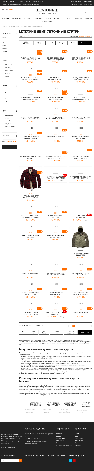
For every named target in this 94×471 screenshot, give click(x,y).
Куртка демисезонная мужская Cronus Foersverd (81, 78)
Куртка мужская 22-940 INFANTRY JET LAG (55, 98)
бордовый (7, 124)
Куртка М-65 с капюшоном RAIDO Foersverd (55, 78)
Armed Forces (8, 70)
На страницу (31, 325)
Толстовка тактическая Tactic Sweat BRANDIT (30, 59)
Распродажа (47, 22)
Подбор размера (60, 442)
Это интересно (79, 440)
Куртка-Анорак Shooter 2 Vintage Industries (80, 177)
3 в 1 (23, 332)
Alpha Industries (9, 65)
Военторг (67, 18)
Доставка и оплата (15, 4)
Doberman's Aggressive (70, 332)
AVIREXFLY (7, 73)
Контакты (37, 4)
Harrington (62, 43)
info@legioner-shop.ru (31, 443)
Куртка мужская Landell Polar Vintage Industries (81, 118)
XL (5, 98)
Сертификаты (78, 442)
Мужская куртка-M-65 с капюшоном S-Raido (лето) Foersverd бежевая (30, 78)
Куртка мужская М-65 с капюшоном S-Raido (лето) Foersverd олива (81, 59)
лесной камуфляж (9, 126)
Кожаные (4, 45)
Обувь (56, 18)
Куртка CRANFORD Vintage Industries (30, 313)
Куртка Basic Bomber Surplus (30, 236)
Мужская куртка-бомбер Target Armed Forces (31, 118)
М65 (3, 43)
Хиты (76, 436)
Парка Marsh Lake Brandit (55, 216)
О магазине (5, 4)
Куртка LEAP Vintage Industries (81, 254)
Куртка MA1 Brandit (81, 312)
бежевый (7, 121)
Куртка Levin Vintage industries (80, 137)
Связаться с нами (75, 1)
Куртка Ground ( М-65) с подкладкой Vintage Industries (30, 216)
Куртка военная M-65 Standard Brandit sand (55, 274)
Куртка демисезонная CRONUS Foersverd (30, 98)
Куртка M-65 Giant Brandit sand (56, 293)
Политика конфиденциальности (64, 445)
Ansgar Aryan (8, 67)
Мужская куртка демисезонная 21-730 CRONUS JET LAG (80, 98)
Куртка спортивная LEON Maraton (30, 157)
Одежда (5, 18)
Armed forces (39, 42)
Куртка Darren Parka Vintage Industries (80, 293)
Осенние (4, 51)
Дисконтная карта (79, 438)
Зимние (4, 37)
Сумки (48, 18)
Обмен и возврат (28, 4)
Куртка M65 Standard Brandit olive (30, 293)
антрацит (7, 118)
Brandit (6, 76)
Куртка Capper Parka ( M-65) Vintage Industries (56, 177)
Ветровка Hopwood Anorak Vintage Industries (81, 157)
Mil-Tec (73, 43)
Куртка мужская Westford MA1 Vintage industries (55, 118)
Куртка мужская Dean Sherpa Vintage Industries (30, 137)
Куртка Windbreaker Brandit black (55, 236)
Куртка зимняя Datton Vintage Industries (55, 157)
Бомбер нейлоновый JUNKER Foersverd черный (55, 59)
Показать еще (85, 43)
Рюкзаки (38, 18)
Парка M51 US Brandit (55, 137)
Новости (77, 433)
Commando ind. (56, 332)
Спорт (28, 18)
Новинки (78, 18)
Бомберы (4, 48)
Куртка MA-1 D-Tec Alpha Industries (55, 313)
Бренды (88, 18)
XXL (5, 101)
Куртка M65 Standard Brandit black (80, 274)
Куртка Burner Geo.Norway (81, 216)
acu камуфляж (8, 115)
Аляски (4, 40)
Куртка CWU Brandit (30, 273)
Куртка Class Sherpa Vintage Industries (30, 197)
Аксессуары (17, 18)
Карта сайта (78, 445)
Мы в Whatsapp (87, 1)
